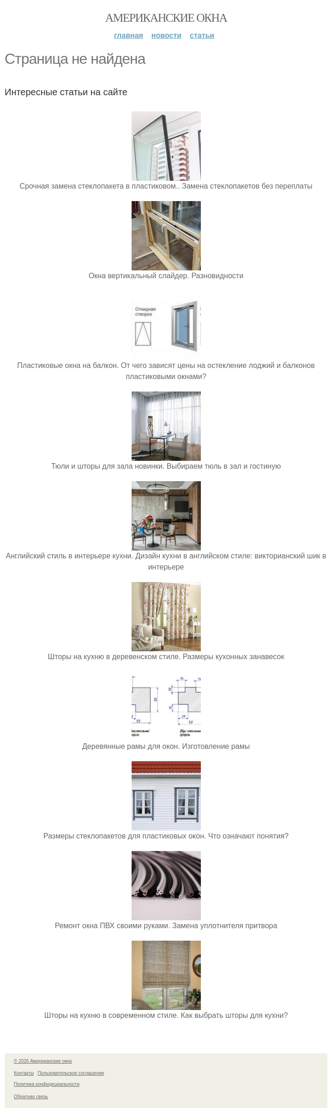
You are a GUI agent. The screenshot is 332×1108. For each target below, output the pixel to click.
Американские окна (166, 17)
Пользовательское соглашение (71, 1073)
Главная (128, 35)
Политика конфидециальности (46, 1084)
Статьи (202, 35)
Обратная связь (31, 1096)
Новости (166, 35)
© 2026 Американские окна (43, 1061)
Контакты (24, 1073)
